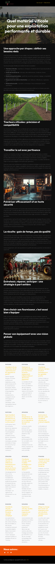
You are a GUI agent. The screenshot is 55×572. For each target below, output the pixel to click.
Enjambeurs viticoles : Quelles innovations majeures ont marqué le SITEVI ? (26, 518)
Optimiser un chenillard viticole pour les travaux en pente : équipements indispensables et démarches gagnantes (27, 374)
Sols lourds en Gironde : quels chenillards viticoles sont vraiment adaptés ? (43, 422)
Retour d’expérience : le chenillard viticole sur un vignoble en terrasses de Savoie (27, 423)
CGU (27, 568)
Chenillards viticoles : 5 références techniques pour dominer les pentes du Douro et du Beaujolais (11, 469)
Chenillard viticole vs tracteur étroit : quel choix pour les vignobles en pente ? (10, 372)
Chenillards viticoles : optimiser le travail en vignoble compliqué (9, 517)
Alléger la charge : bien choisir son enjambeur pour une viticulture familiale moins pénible (43, 518)
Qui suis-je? (40, 2)
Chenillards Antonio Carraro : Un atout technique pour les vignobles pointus (44, 372)
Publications (47, 2)
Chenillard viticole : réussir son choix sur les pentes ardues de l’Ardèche (43, 468)
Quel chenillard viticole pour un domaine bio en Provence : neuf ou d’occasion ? (10, 421)
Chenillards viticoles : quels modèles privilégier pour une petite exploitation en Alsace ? (27, 469)
